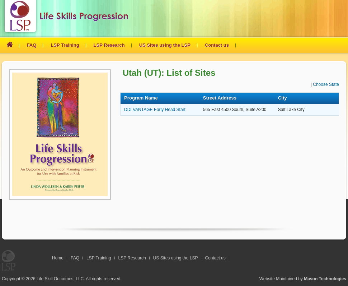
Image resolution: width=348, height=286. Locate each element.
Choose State (326, 84)
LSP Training (65, 45)
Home (58, 257)
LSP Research (109, 45)
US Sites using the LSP (165, 45)
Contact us (217, 45)
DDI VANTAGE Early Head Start (154, 109)
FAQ (32, 45)
